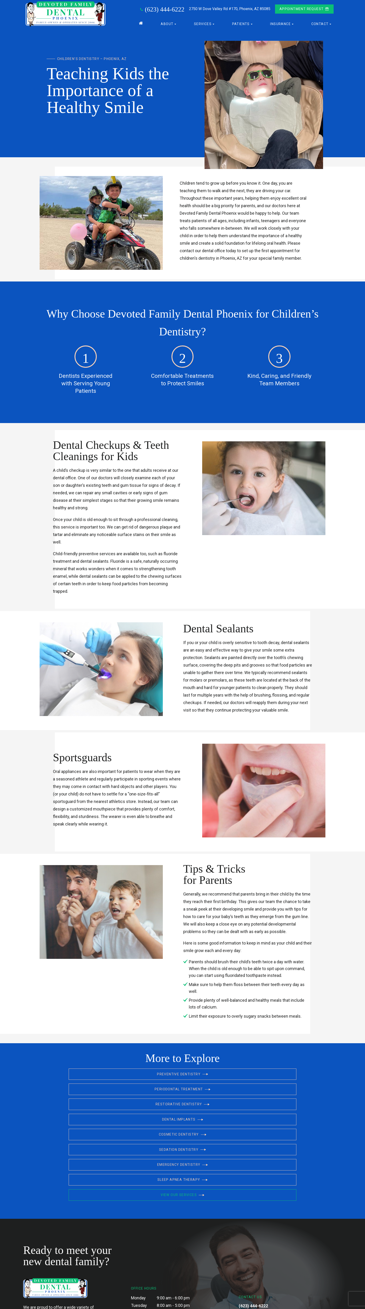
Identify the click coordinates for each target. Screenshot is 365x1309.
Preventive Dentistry (100, 1078)
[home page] (64, 13)
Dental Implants (100, 1093)
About (169, 23)
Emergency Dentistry (100, 1108)
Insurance (282, 23)
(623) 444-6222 (161, 8)
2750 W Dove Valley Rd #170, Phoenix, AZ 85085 (265, 1235)
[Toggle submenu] (175, 23)
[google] (251, 1253)
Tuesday (139, 1221)
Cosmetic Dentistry (182, 1093)
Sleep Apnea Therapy (182, 1108)
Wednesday (142, 1228)
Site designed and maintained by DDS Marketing (267, 1302)
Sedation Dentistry (264, 1093)
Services (204, 23)
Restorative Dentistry (264, 1078)
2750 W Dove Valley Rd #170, (229, 8)
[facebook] (240, 1253)
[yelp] (261, 1253)
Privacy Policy (146, 1302)
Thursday (140, 1236)
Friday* (137, 1243)
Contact (321, 23)
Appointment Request (304, 8)
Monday (138, 1213)
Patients (242, 23)
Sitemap (128, 1302)
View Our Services (264, 1108)
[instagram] (271, 1253)
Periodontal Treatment (182, 1078)
